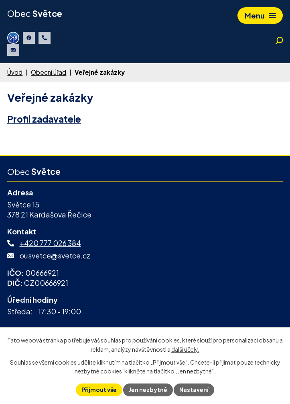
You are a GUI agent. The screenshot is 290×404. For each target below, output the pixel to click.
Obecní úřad (48, 72)
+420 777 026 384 (50, 243)
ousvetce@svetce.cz (55, 255)
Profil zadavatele (44, 119)
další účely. (185, 349)
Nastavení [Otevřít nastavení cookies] (194, 389)
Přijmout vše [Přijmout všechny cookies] (99, 389)
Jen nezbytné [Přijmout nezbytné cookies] (148, 389)
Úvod (14, 72)
